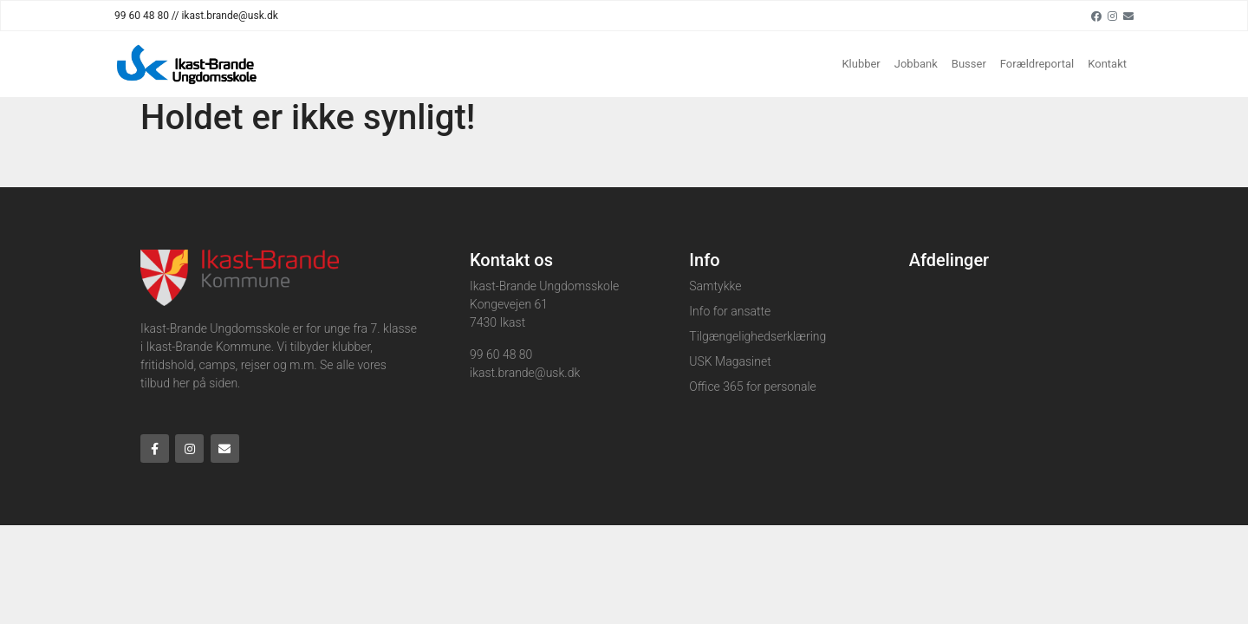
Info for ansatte (729, 311)
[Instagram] (1112, 16)
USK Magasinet (729, 361)
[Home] (187, 64)
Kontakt (1107, 63)
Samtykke (715, 286)
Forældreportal (1037, 63)
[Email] (1128, 16)
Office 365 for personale (752, 386)
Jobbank (916, 63)
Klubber (861, 63)
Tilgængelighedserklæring (757, 336)
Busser (969, 63)
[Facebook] (1096, 16)
